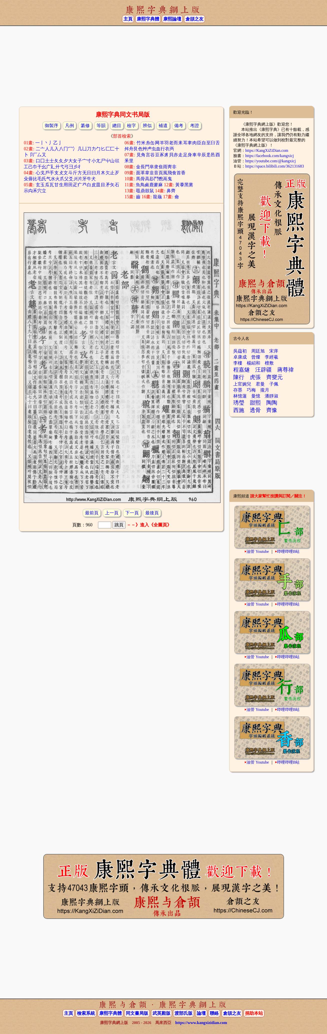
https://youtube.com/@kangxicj (270, 161)
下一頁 (132, 512)
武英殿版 (161, 1013)
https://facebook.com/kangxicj (269, 156)
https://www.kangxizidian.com (201, 1023)
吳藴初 (240, 351)
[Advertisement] (164, 66)
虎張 (255, 377)
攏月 (264, 390)
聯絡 (214, 1013)
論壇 (201, 1013)
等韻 (101, 125)
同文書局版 (137, 1013)
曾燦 (255, 357)
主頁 (128, 18)
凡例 (69, 125)
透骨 (255, 410)
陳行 (238, 377)
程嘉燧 (241, 370)
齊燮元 (274, 377)
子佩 (273, 384)
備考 (178, 125)
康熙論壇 (172, 18)
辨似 (147, 125)
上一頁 (111, 512)
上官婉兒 (242, 384)
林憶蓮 (240, 396)
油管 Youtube (257, 551)
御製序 (51, 125)
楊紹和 (253, 363)
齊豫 (271, 410)
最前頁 (91, 512)
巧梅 (251, 390)
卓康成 (240, 357)
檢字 (131, 125)
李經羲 (271, 357)
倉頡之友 (195, 18)
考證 (194, 125)
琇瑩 (238, 403)
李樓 (237, 363)
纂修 (85, 125)
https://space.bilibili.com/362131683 (274, 166)
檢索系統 (86, 1013)
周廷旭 (258, 351)
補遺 (163, 125)
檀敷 (269, 363)
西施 (238, 410)
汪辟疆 (263, 370)
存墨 (237, 390)
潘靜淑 (271, 396)
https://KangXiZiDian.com (266, 150)
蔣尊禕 (285, 370)
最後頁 (152, 512)
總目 (116, 125)
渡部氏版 (183, 1013)
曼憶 (255, 396)
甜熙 (255, 403)
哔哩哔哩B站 (288, 551)
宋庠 (273, 351)
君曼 (260, 384)
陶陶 (271, 403)
